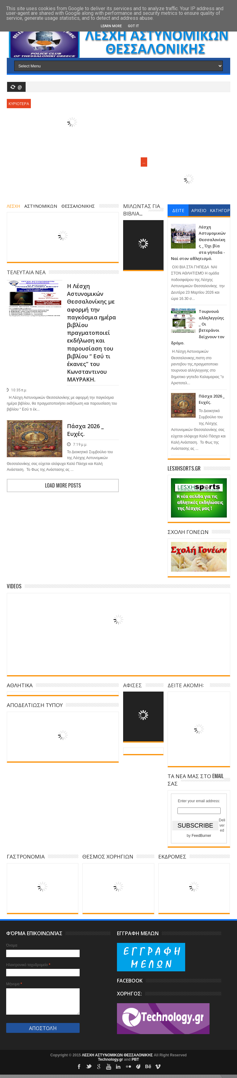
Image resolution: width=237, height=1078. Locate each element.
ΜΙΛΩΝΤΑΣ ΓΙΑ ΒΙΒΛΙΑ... (141, 209)
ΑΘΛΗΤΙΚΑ (20, 685)
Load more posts (63, 485)
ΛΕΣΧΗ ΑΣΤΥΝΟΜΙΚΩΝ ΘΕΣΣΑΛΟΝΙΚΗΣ (118, 1055)
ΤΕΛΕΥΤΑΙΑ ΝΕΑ (26, 272)
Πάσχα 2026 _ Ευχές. (85, 429)
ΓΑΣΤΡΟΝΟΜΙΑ (26, 856)
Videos (14, 586)
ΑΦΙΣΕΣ (132, 685)
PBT (135, 1059)
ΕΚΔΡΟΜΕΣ (172, 856)
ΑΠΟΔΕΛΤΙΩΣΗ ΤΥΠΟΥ (35, 705)
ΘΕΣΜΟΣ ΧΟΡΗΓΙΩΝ (107, 856)
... (144, 162)
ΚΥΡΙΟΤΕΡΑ (19, 103)
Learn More (111, 26)
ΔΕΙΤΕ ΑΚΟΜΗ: (186, 685)
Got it (133, 26)
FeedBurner (201, 835)
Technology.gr (111, 1059)
